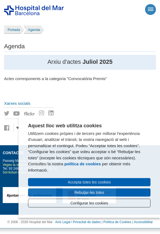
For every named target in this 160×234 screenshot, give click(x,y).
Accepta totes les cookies (89, 182)
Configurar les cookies (89, 203)
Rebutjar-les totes (89, 192)
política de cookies (82, 164)
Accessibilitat (143, 222)
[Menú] (150, 9)
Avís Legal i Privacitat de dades (78, 222)
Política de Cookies (117, 222)
